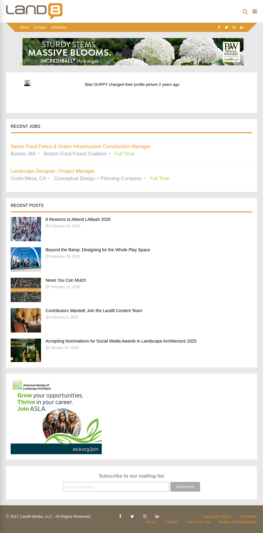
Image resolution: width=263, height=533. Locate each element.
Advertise (58, 27)
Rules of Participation (238, 522)
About (24, 27)
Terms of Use (199, 522)
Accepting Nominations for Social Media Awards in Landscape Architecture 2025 (121, 341)
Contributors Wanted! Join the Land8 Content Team (94, 310)
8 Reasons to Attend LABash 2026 (78, 219)
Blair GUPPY (96, 84)
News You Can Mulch (66, 280)
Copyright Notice (216, 516)
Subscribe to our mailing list (131, 476)
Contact (40, 27)
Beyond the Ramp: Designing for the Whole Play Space (98, 249)
